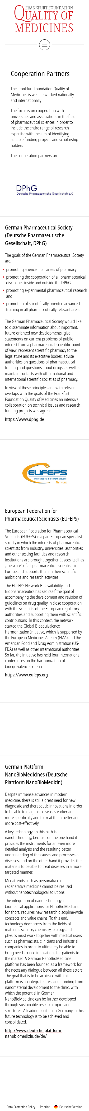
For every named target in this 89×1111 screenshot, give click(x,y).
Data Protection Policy (21, 1107)
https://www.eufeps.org (26, 675)
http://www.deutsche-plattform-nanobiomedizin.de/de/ (33, 1033)
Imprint (45, 1107)
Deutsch (70, 1107)
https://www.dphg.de (24, 419)
